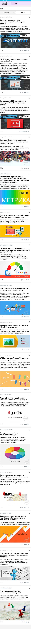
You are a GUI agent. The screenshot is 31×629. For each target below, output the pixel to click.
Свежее (23, 12)
